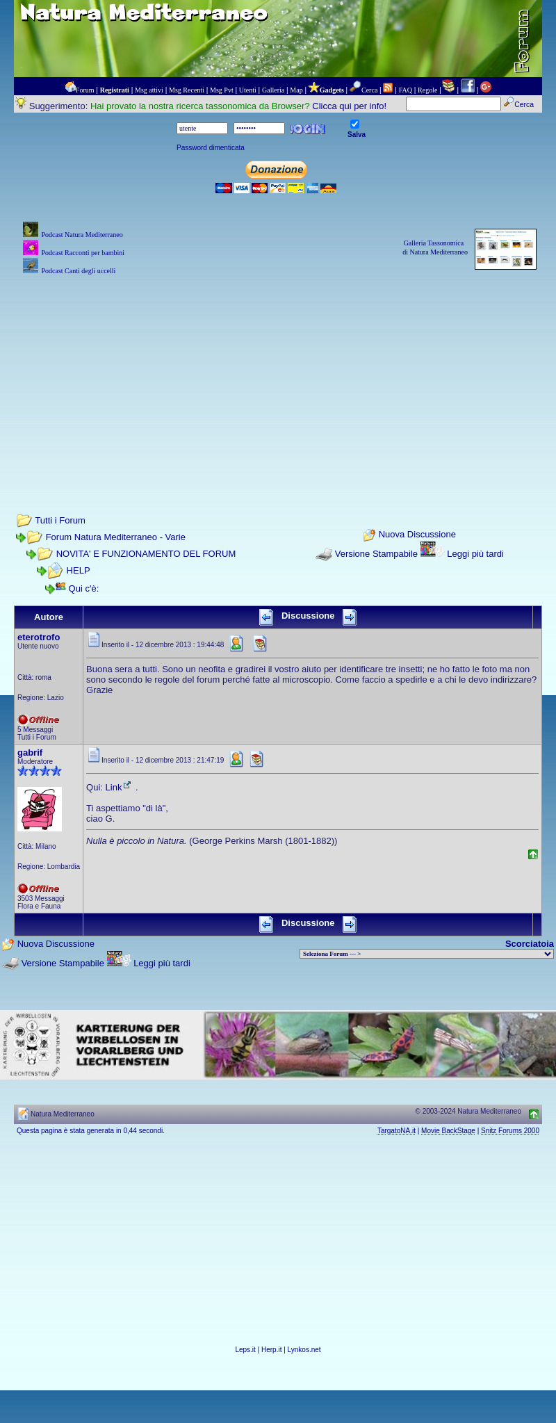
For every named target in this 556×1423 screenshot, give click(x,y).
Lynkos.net (304, 1349)
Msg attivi (149, 90)
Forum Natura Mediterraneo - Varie (116, 537)
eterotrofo (38, 637)
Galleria (273, 90)
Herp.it (271, 1349)
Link (119, 787)
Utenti (247, 90)
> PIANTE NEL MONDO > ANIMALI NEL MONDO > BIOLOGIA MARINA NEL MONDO (427, 954)
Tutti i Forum (60, 520)
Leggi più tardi (475, 553)
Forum (85, 90)
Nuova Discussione (417, 535)
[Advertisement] (278, 375)
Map (296, 90)
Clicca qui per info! (349, 106)
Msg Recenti (186, 90)
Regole (427, 90)
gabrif (29, 752)
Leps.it (245, 1349)
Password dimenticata (211, 148)
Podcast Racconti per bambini (82, 253)
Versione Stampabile (376, 553)
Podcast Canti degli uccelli (78, 271)
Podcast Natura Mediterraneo (81, 234)
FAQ (405, 90)
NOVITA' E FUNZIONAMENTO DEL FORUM (146, 553)
